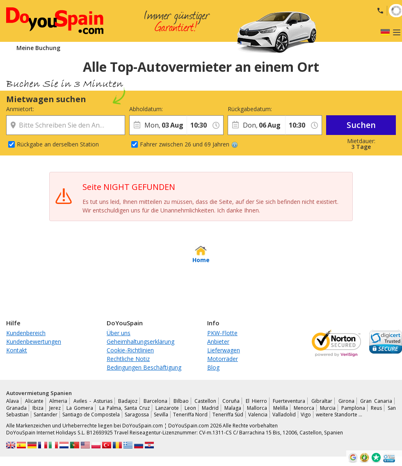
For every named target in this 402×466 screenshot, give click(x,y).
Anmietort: (20, 109)
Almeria (58, 400)
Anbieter (218, 341)
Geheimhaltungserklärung (140, 341)
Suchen (361, 124)
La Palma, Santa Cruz (124, 407)
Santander (45, 414)
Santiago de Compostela (91, 414)
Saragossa (137, 414)
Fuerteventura (289, 400)
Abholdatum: (146, 109)
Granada (16, 407)
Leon (190, 407)
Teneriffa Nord (190, 414)
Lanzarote (167, 407)
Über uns (118, 333)
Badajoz (127, 400)
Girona (346, 400)
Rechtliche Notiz (128, 359)
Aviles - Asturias (92, 400)
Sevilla (161, 414)
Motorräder (222, 359)
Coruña (231, 400)
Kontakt (16, 350)
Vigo (306, 414)
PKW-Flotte (222, 333)
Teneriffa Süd (227, 414)
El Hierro (256, 400)
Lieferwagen (223, 350)
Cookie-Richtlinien (130, 350)
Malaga (232, 407)
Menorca (304, 407)
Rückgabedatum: (250, 109)
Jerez (55, 407)
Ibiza (37, 407)
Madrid (210, 407)
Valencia (257, 414)
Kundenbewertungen (33, 341)
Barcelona (155, 400)
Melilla (280, 407)
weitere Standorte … (339, 414)
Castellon (205, 400)
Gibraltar (321, 400)
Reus (376, 407)
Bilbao (181, 400)
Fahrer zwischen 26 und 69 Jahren (189, 144)
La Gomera (79, 407)
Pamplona (353, 407)
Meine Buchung (38, 48)
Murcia (328, 407)
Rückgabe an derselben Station (58, 144)
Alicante (34, 400)
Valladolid (284, 414)
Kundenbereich (26, 333)
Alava (12, 400)
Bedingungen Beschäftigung (144, 367)
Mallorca (257, 407)
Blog (213, 367)
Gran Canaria (376, 400)
